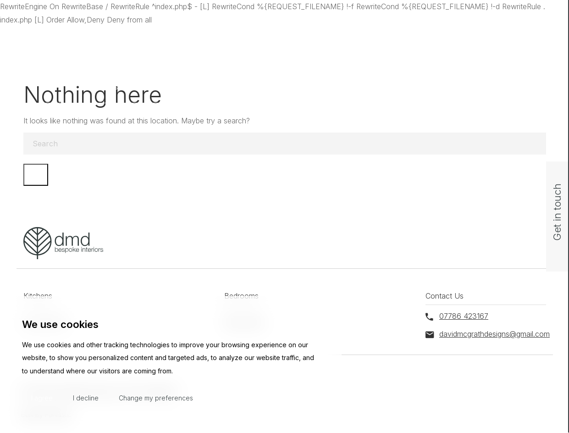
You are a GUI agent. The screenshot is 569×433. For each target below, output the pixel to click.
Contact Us (460, 87)
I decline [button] (86, 398)
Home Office (278, 87)
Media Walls (371, 87)
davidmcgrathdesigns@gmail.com (356, 35)
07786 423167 (448, 35)
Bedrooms (188, 87)
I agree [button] (42, 398)
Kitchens (105, 87)
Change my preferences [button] (156, 398)
